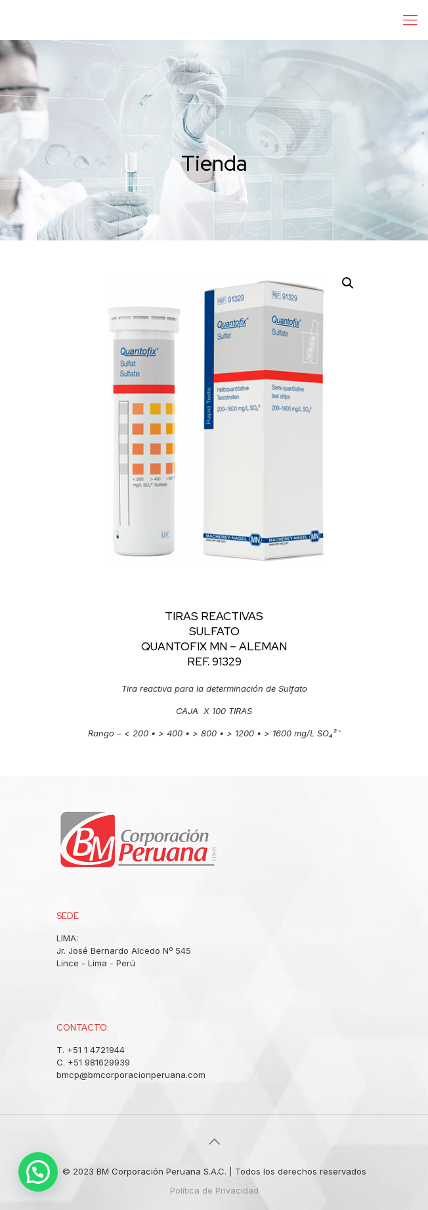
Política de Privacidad (214, 1190)
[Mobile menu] (410, 20)
